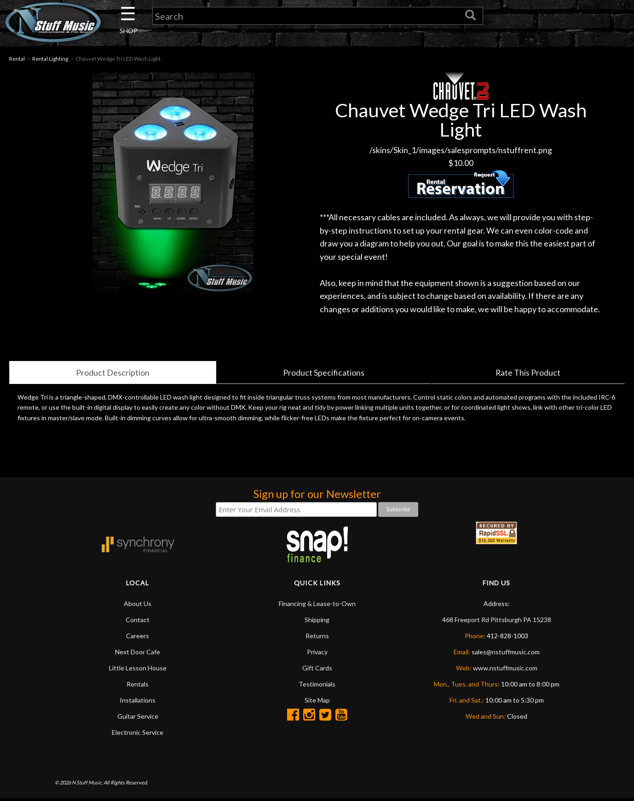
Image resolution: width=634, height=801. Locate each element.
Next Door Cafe (137, 654)
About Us (137, 606)
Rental (17, 59)
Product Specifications (323, 374)
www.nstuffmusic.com (505, 670)
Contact (138, 622)
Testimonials (317, 686)
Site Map (317, 702)
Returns (317, 638)
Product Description (113, 374)
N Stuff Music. (87, 785)
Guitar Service (137, 718)
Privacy (317, 654)
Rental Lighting (50, 59)
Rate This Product (528, 374)
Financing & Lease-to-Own (317, 606)
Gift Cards (317, 670)
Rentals (138, 686)
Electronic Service (137, 734)
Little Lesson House (138, 670)
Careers (137, 638)
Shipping (317, 622)
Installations (138, 702)
